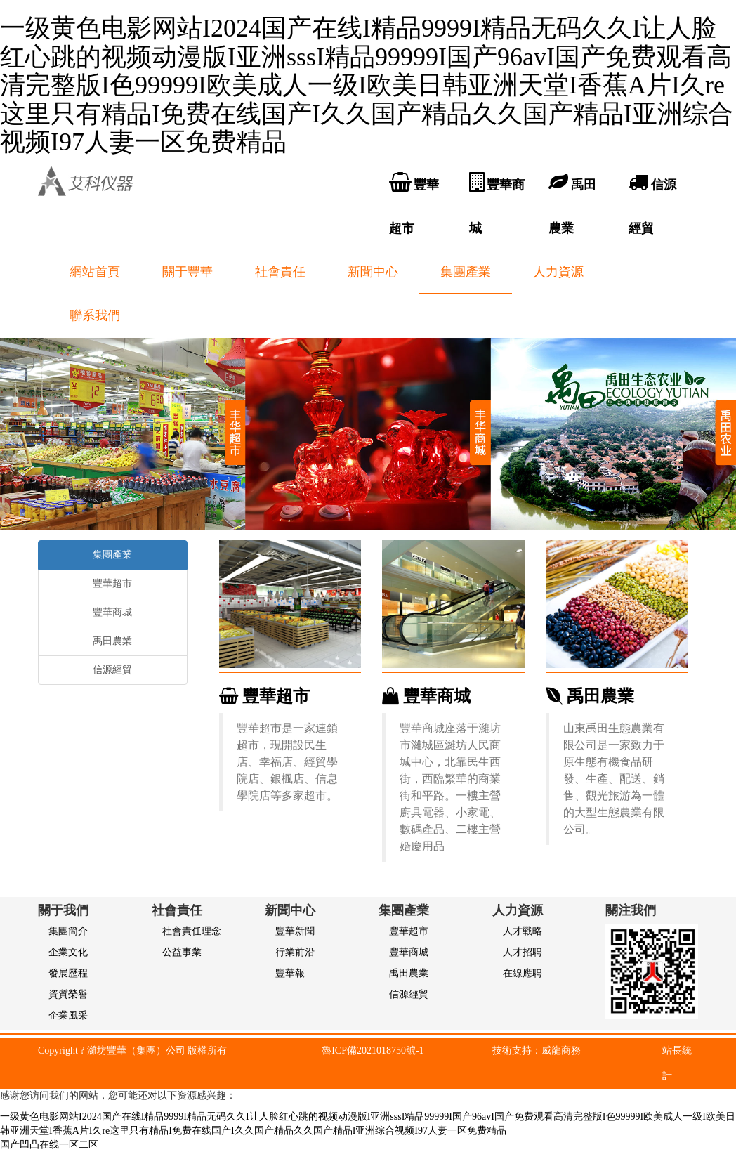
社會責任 (280, 272)
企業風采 (68, 1015)
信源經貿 (112, 670)
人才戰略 (522, 931)
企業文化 (68, 952)
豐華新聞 (295, 931)
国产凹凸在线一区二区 (49, 1144)
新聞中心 (373, 272)
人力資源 (558, 272)
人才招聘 (522, 952)
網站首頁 (95, 272)
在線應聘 (522, 973)
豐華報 (290, 973)
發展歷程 (68, 973)
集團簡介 (68, 931)
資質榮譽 (68, 994)
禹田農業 (590, 696)
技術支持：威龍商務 (536, 1050)
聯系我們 (95, 315)
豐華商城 (426, 696)
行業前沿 (295, 952)
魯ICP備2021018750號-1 (372, 1050)
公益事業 (182, 952)
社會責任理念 (191, 931)
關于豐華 (187, 272)
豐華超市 (264, 696)
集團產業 (465, 272)
